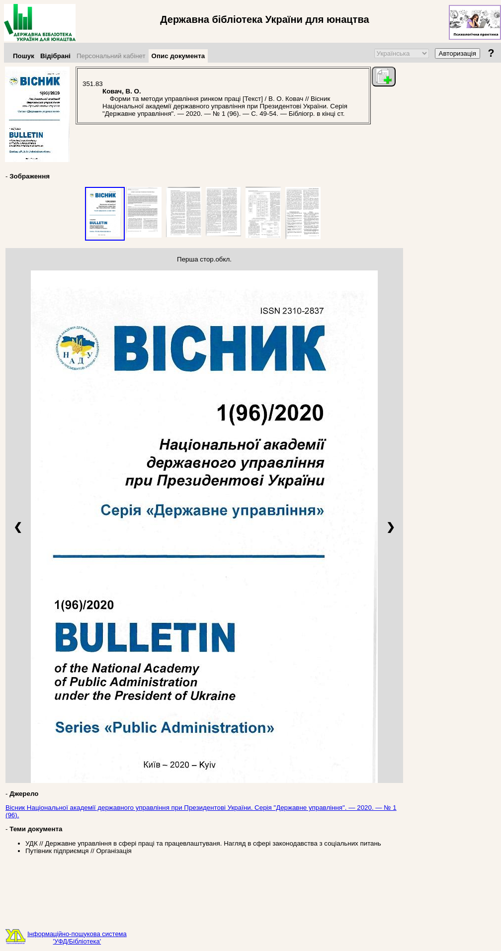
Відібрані (55, 56)
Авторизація (457, 53)
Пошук (23, 56)
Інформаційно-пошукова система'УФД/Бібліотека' (77, 937)
